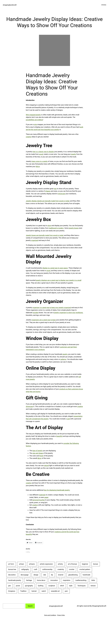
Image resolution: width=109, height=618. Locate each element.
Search (30, 606)
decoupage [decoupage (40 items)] (24, 575)
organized (34, 240)
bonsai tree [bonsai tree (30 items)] (12, 569)
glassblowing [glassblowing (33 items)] (73, 575)
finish (41, 456)
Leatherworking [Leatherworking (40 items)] (80, 580)
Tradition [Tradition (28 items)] (23, 591)
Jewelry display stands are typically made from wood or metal (47, 201)
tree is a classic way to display (43, 152)
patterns (63, 359)
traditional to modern (56, 228)
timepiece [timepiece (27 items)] (11, 591)
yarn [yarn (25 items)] (66, 591)
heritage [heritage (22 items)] (29, 580)
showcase (61, 194)
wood (41, 154)
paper (46, 497)
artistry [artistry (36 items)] (60, 564)
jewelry (73, 154)
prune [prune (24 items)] (18, 586)
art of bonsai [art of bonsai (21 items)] (72, 564)
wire (35, 124)
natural (46, 465)
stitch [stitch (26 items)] (62, 586)
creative (28, 137)
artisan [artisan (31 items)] (21, 564)
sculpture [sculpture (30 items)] (51, 586)
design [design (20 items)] (36, 575)
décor (38, 166)
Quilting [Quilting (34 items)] (40, 586)
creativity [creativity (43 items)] (60, 569)
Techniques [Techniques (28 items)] (81, 586)
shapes (47, 191)
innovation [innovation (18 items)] (54, 580)
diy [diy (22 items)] (52, 575)
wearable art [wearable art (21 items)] (55, 591)
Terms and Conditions (50, 615)
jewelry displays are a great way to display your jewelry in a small (58, 280)
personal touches (39, 500)
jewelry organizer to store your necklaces (68, 313)
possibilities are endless (34, 120)
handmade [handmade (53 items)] (86, 575)
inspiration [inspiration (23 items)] (66, 580)
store (49, 225)
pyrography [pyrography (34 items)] (29, 586)
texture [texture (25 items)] (93, 586)
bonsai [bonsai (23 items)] (95, 564)
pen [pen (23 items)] (9, 586)
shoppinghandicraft (9, 5)
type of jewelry (37, 451)
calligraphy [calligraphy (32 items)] (25, 569)
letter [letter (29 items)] (93, 580)
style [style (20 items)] (70, 586)
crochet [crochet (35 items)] (71, 569)
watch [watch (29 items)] (44, 591)
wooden (36, 313)
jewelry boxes (73, 228)
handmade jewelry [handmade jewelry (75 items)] (14, 580)
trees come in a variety (40, 161)
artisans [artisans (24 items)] (32, 564)
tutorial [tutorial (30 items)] (34, 591)
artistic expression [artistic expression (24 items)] (46, 564)
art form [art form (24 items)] (11, 564)
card (68, 419)
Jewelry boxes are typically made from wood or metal (44, 235)
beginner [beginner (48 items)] (85, 564)
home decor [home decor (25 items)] (41, 580)
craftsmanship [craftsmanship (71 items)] (47, 569)
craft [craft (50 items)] (35, 569)
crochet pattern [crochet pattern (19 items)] (84, 569)
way (55, 189)
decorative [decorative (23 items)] (12, 575)
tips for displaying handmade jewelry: (57, 490)
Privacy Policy (61, 615)
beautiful (59, 436)
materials (42, 495)
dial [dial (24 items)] (44, 575)
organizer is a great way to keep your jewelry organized (52, 307)
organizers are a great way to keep (44, 320)
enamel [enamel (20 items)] (60, 575)
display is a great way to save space (55, 268)
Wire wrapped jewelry (33, 115)
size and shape (37, 453)
